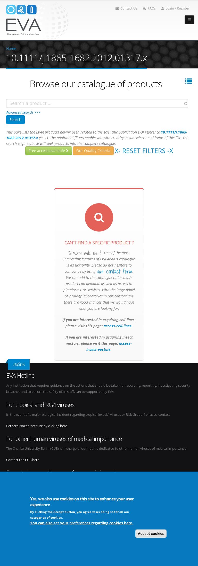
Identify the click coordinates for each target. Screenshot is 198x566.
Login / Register (175, 8)
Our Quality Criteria (93, 150)
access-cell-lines (117, 325)
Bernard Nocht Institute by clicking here (36, 426)
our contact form (114, 271)
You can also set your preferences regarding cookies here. (81, 522)
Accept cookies (151, 534)
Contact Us (126, 8)
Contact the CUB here (22, 460)
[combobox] (97, 103)
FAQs (149, 8)
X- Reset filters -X (144, 150)
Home (11, 48)
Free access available (49, 150)
